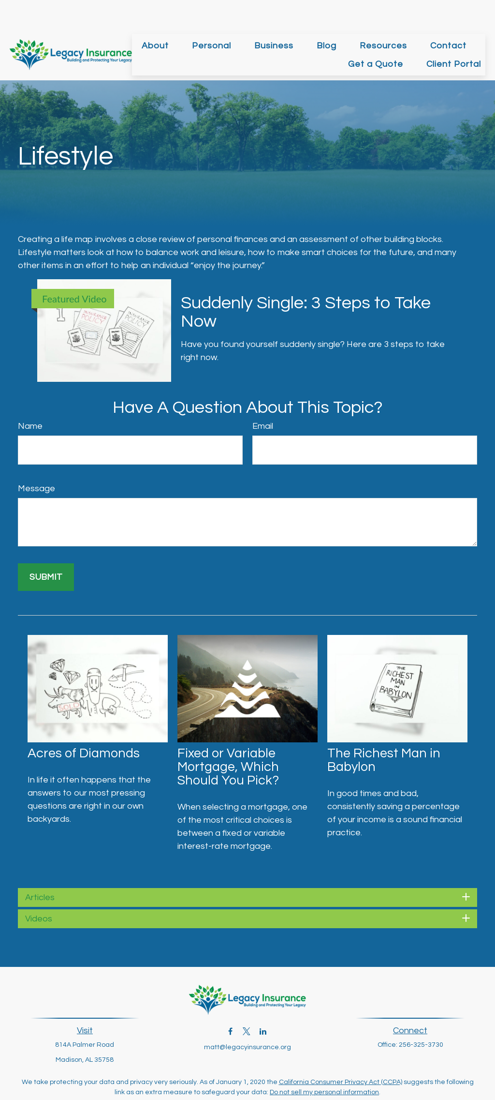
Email (262, 397)
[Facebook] (230, 1002)
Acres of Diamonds (84, 724)
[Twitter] (246, 1002)
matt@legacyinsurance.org (247, 1018)
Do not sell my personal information (324, 1063)
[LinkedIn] (263, 1002)
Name (30, 397)
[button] (155, 16)
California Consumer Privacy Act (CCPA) (340, 1053)
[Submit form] (46, 548)
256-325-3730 (421, 1015)
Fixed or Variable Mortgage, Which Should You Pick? (228, 738)
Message (36, 459)
